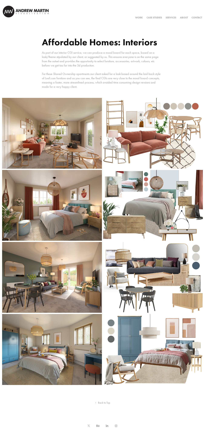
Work (139, 17)
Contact (197, 17)
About (184, 17)
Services (171, 17)
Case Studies (154, 17)
